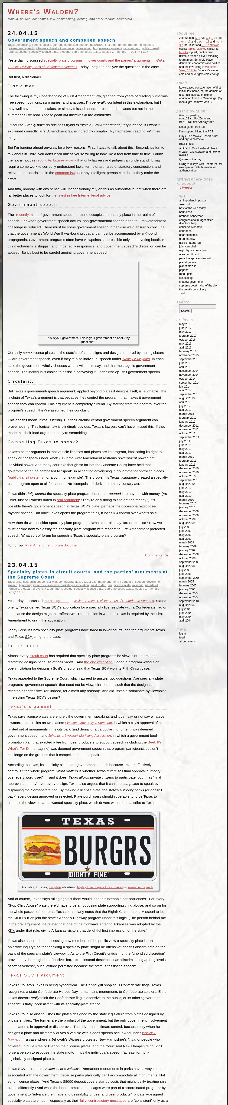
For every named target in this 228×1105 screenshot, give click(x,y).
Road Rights (185, 274)
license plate (122, 585)
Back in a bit (186, 143)
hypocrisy (25, 585)
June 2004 (185, 613)
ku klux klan (98, 585)
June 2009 (185, 531)
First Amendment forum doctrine (51, 545)
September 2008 (189, 562)
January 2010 (187, 507)
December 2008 (189, 554)
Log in (182, 633)
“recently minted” (28, 215)
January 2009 (187, 550)
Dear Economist (188, 235)
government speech (21, 48)
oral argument (68, 500)
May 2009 (185, 534)
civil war (51, 581)
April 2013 (185, 402)
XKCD (182, 293)
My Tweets (184, 187)
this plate (55, 887)
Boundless (185, 212)
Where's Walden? (43, 11)
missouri (137, 585)
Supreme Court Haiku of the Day (198, 285)
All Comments (187, 641)
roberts (12, 51)
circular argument (51, 44)
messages (118, 1100)
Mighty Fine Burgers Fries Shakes (100, 887)
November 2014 (189, 374)
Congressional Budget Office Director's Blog (196, 221)
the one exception (98, 662)
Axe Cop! (184, 204)
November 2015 (189, 355)
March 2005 (186, 581)
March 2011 (186, 456)
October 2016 (187, 339)
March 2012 (186, 413)
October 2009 (187, 519)
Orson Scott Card (189, 254)
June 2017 (185, 328)
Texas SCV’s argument (36, 975)
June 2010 (185, 488)
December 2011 (189, 425)
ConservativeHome (190, 227)
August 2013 (187, 398)
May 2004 (185, 616)
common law (65, 173)
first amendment (116, 44)
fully (83, 1100)
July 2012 (184, 406)
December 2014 (189, 370)
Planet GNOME (187, 262)
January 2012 (187, 421)
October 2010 (187, 476)
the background (56, 601)
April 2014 (185, 390)
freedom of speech (140, 44)
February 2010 (187, 503)
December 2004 (189, 593)
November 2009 (189, 515)
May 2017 (185, 331)
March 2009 (186, 542)
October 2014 (187, 378)
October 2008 (187, 558)
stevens (65, 51)
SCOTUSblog (185, 278)
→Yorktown (210, 45)
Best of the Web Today (192, 208)
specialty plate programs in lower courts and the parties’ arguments (97, 60)
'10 (184, 41)
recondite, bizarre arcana (56, 160)
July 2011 (184, 441)
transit (24, 477)
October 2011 (187, 433)
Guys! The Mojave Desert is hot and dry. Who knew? (198, 138)
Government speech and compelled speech (61, 40)
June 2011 (185, 445)
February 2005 (187, 585)
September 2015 (189, 359)
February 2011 (187, 460)
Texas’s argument (30, 706)
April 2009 (185, 538)
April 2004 (185, 620)
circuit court (38, 656)
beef (35, 44)
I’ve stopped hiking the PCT (196, 131)
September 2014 (189, 382)
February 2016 (187, 351)
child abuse (37, 581)
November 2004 (189, 597)
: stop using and (196, 119)
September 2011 (189, 437)
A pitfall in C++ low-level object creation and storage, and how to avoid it (199, 152)
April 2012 (185, 409)
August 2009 (187, 523)
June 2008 (185, 574)
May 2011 (185, 449)
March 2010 (186, 499)
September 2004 (189, 601)
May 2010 (185, 491)
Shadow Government (191, 281)
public (13, 477)
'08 (211, 37)
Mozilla (183, 52)
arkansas (22, 581)
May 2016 (185, 343)
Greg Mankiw (187, 238)
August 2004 (187, 605)
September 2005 (189, 577)
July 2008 (184, 570)
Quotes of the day (190, 159)
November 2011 (189, 429)
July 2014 (184, 386)
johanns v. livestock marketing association (63, 48)
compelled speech (76, 44)
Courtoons (185, 231)
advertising (23, 44)
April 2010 (185, 495)
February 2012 (187, 417)
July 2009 (184, 527)
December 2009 (189, 511)
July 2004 (184, 609)
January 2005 (187, 589)
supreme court (81, 51)
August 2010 (187, 484)
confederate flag (69, 581)
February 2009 (187, 546)
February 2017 (187, 335)
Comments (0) (156, 555)
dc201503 (96, 44)
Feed (182, 637)
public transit (150, 48)
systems (36, 477)
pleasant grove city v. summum (119, 48)
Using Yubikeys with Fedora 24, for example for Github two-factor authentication (200, 167)
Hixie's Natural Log (190, 242)
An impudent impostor (192, 200)
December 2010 (189, 468)
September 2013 (189, 394)
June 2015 (185, 363)
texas (96, 51)
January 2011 (187, 464)
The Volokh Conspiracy (192, 289)
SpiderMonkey (197, 48)
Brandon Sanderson (191, 216)
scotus (23, 51)
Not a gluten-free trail (192, 126)
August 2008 (187, 566)
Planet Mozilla (187, 266)
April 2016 (185, 347)
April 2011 (185, 452)
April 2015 (185, 367)
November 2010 (189, 472)
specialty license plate (43, 51)
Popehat (184, 270)
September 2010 (189, 480)
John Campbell (187, 246)
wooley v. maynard (114, 51)
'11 (203, 41)
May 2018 (185, 324)
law (95, 48)
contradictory (98, 1100)
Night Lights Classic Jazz (193, 250)
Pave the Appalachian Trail (195, 258)
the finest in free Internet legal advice (80, 195)
